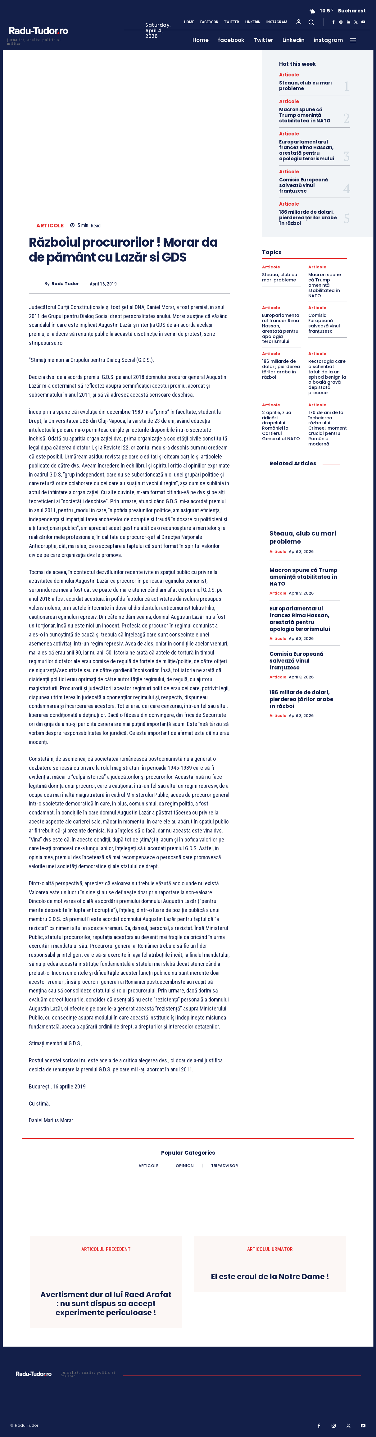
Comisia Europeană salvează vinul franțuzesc (303, 185)
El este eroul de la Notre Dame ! (270, 1276)
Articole (50, 225)
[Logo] (66, 1374)
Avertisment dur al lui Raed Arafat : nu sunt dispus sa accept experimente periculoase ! (105, 1303)
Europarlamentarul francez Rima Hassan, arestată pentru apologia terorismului (306, 150)
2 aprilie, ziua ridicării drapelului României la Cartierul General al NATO (281, 425)
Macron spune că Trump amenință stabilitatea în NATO (304, 115)
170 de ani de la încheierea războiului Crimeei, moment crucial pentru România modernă (327, 428)
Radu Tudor (65, 283)
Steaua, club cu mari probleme (305, 86)
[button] (311, 22)
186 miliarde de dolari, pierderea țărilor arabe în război (308, 217)
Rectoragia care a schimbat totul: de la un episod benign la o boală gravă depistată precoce (327, 377)
